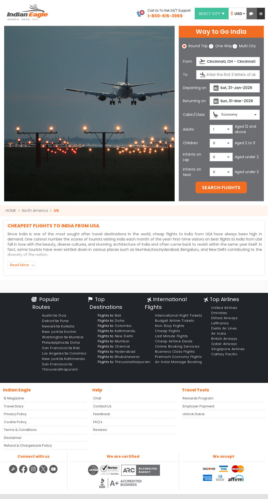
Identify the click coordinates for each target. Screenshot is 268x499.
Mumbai (142, 249)
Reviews (100, 429)
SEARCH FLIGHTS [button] (221, 187)
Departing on (194, 87)
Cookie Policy (15, 422)
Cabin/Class (194, 114)
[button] (251, 13)
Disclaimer (13, 437)
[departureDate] (235, 87)
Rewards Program (198, 398)
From (187, 61)
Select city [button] (212, 13)
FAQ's (97, 422)
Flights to (109, 315)
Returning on (194, 100)
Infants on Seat (192, 172)
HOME (11, 210)
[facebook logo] (24, 472)
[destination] (228, 74)
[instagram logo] (34, 472)
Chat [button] (97, 398)
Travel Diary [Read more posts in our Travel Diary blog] (13, 406)
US (56, 210)
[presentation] (202, 61)
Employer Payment (198, 406)
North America (35, 210)
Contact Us (102, 406)
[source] (228, 61)
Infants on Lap (192, 157)
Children (190, 143)
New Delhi (217, 249)
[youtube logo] (53, 472)
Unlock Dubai (194, 414)
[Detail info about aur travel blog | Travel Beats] (14, 472)
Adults (188, 129)
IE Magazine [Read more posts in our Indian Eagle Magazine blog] (14, 398)
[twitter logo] (44, 472)
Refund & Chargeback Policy (28, 445)
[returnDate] (235, 101)
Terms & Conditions (20, 429)
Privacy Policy (15, 414)
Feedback (101, 414)
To (185, 74)
